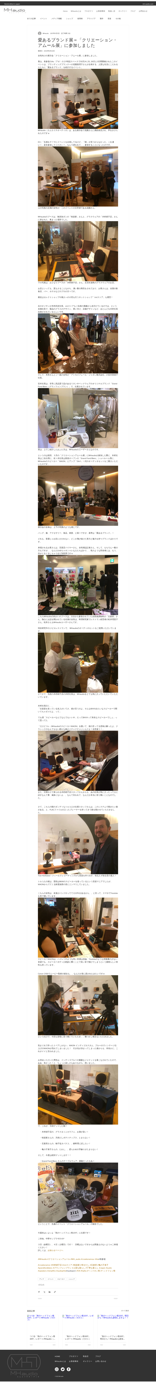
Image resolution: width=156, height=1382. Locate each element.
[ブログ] (99, 1356)
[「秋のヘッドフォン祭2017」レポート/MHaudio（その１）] (78, 1323)
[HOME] (59, 1356)
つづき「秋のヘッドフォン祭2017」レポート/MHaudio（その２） (42, 1337)
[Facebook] (69, 1369)
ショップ (69, 18)
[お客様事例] (75, 1361)
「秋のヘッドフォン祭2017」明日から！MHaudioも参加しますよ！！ (112, 1337)
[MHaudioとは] (61, 1361)
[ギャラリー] (89, 1361)
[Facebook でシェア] (39, 1292)
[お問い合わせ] (102, 1361)
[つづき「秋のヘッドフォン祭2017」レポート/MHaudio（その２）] (42, 1323)
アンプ (41, 1279)
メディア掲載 (56, 18)
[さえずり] (63, 1369)
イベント (43, 18)
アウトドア (91, 18)
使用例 (80, 18)
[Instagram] (57, 1369)
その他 (118, 18)
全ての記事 (31, 18)
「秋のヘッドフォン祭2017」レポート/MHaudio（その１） (78, 1337)
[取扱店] (87, 1356)
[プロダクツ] (74, 1356)
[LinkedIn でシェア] (50, 1292)
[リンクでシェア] (55, 1292)
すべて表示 (125, 1311)
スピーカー (61, 1279)
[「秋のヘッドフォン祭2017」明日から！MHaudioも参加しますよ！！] (113, 1323)
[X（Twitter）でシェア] (44, 1292)
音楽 (109, 18)
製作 (101, 18)
